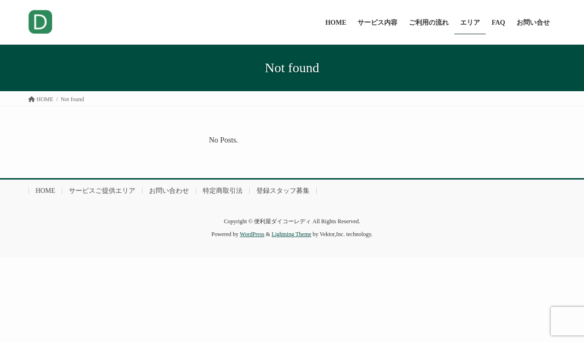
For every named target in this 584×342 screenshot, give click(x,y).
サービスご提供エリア (102, 190)
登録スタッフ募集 (283, 190)
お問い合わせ (169, 190)
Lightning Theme (291, 234)
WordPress (252, 234)
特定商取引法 (223, 190)
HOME (45, 190)
